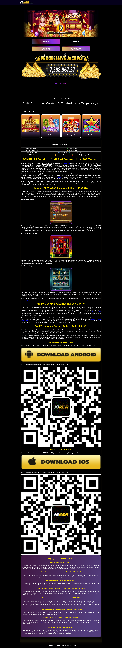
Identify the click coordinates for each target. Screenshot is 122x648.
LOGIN (76, 41)
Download (61, 83)
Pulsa (41, 622)
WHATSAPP (76, 49)
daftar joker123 (95, 312)
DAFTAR (46, 41)
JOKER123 (66, 163)
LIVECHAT (46, 49)
